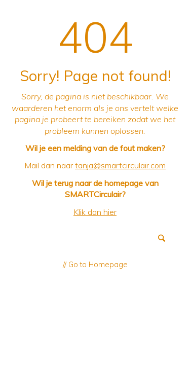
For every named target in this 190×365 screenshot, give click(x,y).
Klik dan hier (95, 212)
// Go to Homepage (95, 264)
